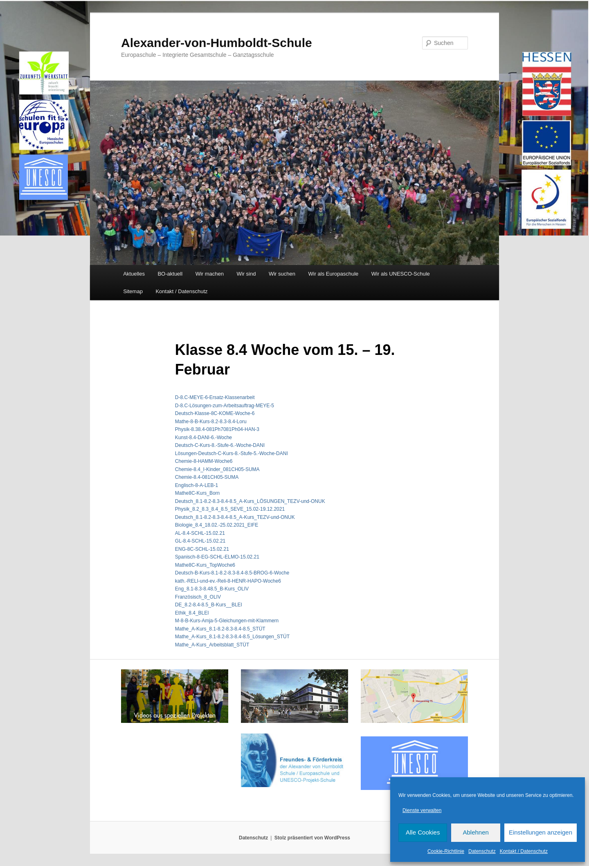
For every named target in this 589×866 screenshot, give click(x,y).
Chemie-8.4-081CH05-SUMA (206, 477)
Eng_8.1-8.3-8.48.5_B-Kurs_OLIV (212, 589)
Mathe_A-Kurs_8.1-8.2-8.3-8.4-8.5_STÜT (220, 629)
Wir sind (246, 274)
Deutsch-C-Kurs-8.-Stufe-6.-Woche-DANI (220, 445)
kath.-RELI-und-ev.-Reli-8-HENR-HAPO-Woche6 (228, 581)
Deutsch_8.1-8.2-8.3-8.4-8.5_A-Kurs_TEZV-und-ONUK (235, 517)
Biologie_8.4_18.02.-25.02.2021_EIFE (217, 525)
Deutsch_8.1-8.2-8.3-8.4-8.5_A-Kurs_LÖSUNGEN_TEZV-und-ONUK (250, 501)
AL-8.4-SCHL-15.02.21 (200, 533)
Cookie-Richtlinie (445, 851)
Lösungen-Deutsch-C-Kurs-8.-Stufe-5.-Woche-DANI (231, 453)
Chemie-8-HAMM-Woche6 (203, 461)
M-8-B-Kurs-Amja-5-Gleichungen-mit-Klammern (227, 621)
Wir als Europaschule (333, 274)
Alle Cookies (423, 832)
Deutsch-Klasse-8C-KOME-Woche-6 (215, 413)
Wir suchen (282, 274)
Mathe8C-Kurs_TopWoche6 (205, 565)
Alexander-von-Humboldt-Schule (216, 42)
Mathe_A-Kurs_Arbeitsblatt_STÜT (212, 645)
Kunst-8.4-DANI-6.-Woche (203, 437)
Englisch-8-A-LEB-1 (196, 485)
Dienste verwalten (421, 810)
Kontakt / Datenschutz (524, 851)
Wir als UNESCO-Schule (400, 274)
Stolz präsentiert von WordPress (312, 838)
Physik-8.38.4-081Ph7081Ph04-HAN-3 (217, 429)
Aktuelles (134, 274)
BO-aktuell (169, 274)
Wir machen (210, 274)
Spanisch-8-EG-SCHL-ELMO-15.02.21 (217, 557)
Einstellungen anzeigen (540, 832)
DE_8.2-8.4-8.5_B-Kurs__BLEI (208, 605)
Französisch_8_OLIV (198, 597)
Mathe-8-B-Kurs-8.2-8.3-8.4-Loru (211, 421)
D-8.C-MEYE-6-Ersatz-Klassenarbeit (215, 397)
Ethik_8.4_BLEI (192, 613)
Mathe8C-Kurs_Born (197, 493)
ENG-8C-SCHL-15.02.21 (202, 549)
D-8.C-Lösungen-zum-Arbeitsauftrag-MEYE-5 (224, 405)
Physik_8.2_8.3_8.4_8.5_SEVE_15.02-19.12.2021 (230, 509)
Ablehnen (475, 832)
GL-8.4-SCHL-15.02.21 (200, 541)
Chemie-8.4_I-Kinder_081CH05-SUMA (217, 469)
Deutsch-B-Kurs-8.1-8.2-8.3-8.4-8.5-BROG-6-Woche (232, 573)
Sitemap (133, 291)
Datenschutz (482, 851)
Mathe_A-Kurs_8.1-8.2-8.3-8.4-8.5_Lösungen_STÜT (232, 636)
